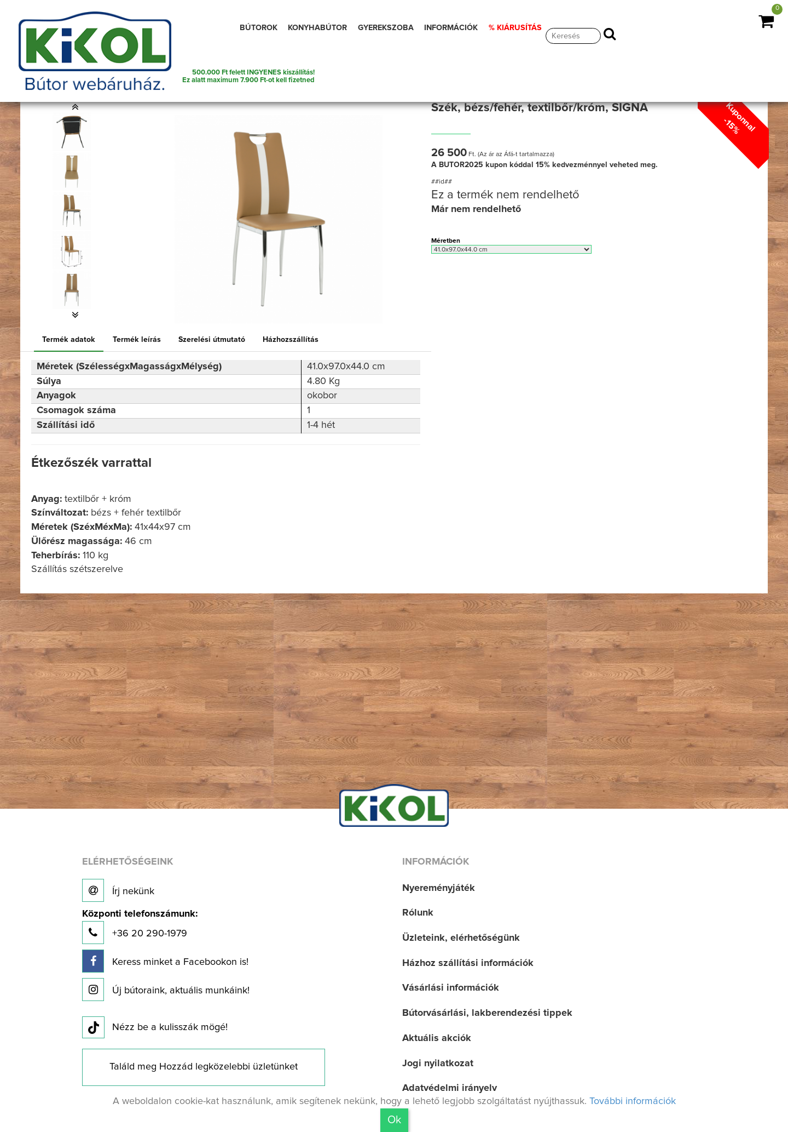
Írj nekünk (118, 890)
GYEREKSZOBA (386, 28)
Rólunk (417, 913)
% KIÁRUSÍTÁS (515, 28)
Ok (394, 1119)
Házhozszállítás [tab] (290, 340)
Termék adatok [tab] (68, 340)
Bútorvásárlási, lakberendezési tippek (487, 1013)
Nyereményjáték (438, 888)
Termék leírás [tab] (137, 340)
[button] (75, 106)
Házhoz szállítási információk (468, 963)
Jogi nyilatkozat (437, 1063)
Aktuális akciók (436, 1038)
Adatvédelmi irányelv (449, 1088)
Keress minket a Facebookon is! (165, 961)
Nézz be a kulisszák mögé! (155, 1028)
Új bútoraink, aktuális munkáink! (166, 989)
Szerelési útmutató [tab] (211, 340)
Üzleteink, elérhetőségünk (461, 938)
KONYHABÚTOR (317, 28)
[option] (75, 132)
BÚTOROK (258, 28)
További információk (632, 1101)
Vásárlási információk (450, 988)
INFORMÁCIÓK (451, 28)
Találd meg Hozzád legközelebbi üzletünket (203, 1067)
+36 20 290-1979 (140, 927)
